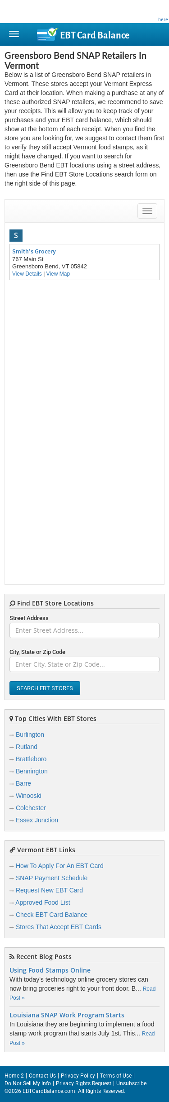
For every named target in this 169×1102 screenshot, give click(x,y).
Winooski (28, 795)
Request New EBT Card (49, 890)
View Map (58, 274)
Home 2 (14, 1075)
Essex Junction (37, 820)
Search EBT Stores (45, 688)
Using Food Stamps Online (50, 970)
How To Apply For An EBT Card (60, 865)
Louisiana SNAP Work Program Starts (66, 1015)
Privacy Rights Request (83, 1083)
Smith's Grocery (34, 251)
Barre (23, 783)
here (163, 19)
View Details (27, 274)
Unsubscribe (131, 1083)
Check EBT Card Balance (51, 914)
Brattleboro (31, 759)
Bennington (32, 771)
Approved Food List (42, 902)
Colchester (31, 807)
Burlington (30, 734)
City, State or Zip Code (37, 652)
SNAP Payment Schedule (51, 878)
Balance (94, 35)
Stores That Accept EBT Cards (58, 926)
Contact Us (42, 1075)
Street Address (29, 618)
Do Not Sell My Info (28, 1083)
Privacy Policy (78, 1075)
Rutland (26, 746)
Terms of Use (116, 1075)
